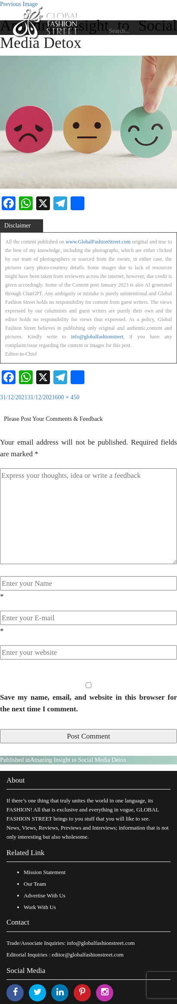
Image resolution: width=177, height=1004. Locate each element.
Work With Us (40, 907)
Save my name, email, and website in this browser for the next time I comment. (88, 703)
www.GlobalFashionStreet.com (98, 242)
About (15, 780)
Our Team (35, 884)
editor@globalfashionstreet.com (88, 954)
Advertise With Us (44, 895)
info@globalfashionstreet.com (100, 943)
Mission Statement (44, 872)
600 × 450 (67, 397)
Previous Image (18, 4)
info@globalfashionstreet (97, 337)
